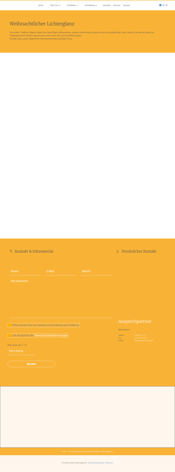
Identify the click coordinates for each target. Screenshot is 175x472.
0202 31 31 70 (140, 335)
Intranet (126, 5)
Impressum (109, 463)
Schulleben (71, 5)
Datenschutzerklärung (96, 463)
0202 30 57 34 (140, 338)
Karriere (116, 5)
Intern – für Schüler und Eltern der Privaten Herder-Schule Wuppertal (87, 451)
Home (40, 5)
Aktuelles (107, 5)
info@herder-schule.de (144, 340)
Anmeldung (90, 5)
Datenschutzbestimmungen (51, 335)
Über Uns (54, 5)
